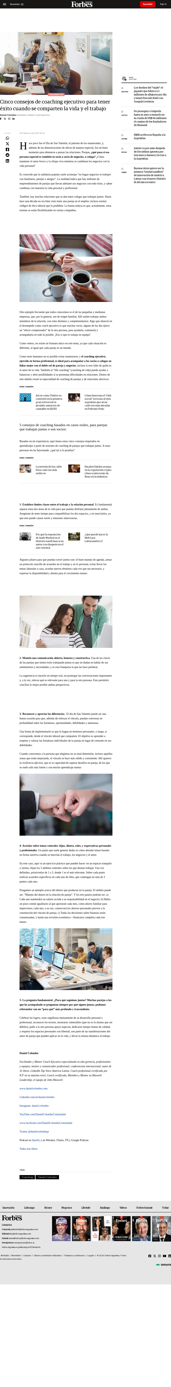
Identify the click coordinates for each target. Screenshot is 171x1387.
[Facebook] (149, 1256)
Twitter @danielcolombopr (34, 1131)
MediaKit (5, 1256)
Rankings (105, 1208)
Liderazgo (29, 1208)
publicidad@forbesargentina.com (24, 1230)
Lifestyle (85, 1208)
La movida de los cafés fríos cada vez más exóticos (49, 470)
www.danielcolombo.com (34, 1088)
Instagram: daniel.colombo (34, 1105)
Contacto (27, 1256)
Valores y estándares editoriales (47, 1256)
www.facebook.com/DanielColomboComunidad (46, 1122)
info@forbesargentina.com (20, 1234)
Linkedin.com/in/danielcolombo (37, 1097)
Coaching (27, 1177)
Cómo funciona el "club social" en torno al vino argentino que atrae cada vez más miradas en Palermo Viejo (98, 402)
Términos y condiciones (74, 1256)
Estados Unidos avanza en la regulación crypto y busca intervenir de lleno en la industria (98, 472)
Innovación (8, 1208)
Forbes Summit (144, 1208)
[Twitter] (154, 1256)
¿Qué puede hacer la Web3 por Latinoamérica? (96, 538)
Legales (90, 1256)
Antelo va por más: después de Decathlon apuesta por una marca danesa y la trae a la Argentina (150, 153)
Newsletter (16, 1256)
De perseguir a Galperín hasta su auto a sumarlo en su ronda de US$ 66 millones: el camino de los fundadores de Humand (150, 118)
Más (148, 78)
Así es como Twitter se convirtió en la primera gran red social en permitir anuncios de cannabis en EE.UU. (49, 402)
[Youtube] (164, 1256)
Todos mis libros (29, 1148)
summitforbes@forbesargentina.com (24, 1238)
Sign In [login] (163, 4)
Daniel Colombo (8, 115)
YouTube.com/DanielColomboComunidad (43, 1114)
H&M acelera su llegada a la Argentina (149, 137)
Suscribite (148, 4)
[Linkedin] (169, 1256)
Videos (123, 1208)
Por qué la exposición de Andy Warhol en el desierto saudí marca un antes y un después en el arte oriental (50, 541)
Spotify (36, 1140)
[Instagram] (159, 1256)
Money (48, 1208)
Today (165, 1208)
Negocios (66, 1208)
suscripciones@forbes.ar (24, 1243)
